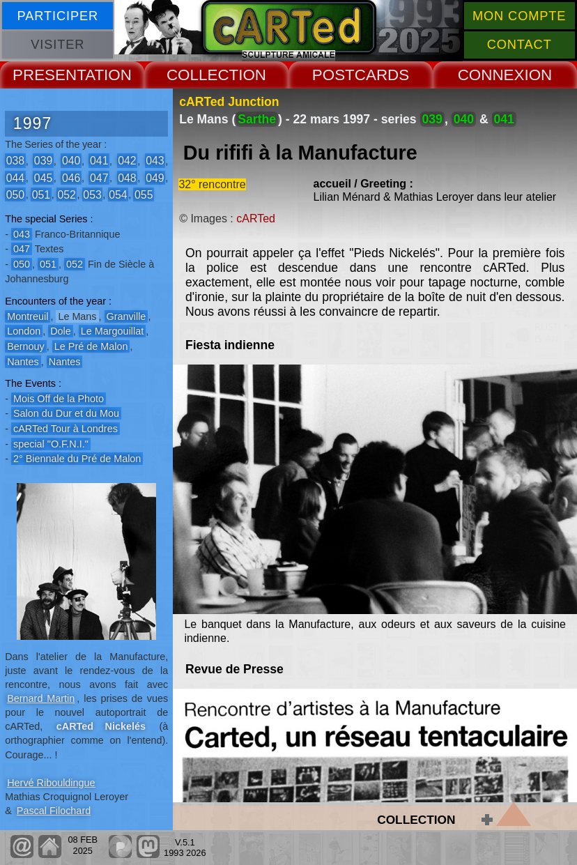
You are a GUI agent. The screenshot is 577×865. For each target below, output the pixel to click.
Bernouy (26, 346)
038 (15, 161)
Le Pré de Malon (91, 346)
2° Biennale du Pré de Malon (77, 458)
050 (15, 194)
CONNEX (491, 75)
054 (118, 194)
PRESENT (49, 75)
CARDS (382, 75)
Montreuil (27, 316)
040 (71, 161)
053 (92, 194)
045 (43, 177)
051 (41, 194)
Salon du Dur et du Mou (66, 413)
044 (15, 177)
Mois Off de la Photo (58, 398)
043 (155, 161)
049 (155, 177)
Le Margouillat (112, 331)
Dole (60, 331)
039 (43, 161)
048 (127, 177)
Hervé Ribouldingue (51, 782)
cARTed (255, 218)
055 (143, 194)
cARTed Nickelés (101, 726)
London (23, 331)
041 (99, 161)
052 (66, 194)
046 (71, 177)
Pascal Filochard (54, 810)
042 (127, 161)
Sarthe (257, 119)
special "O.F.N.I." (51, 444)
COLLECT (202, 75)
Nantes (23, 361)
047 (99, 177)
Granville (126, 316)
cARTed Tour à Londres (65, 428)
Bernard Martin (41, 698)
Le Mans (77, 316)
